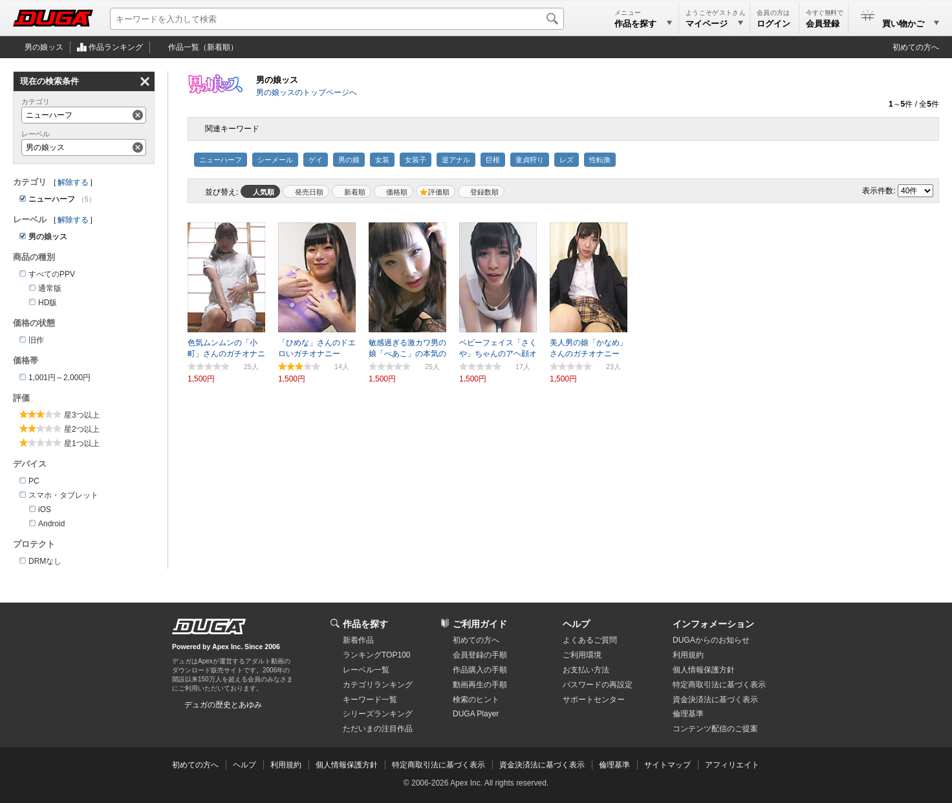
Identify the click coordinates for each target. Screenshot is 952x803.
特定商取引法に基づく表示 (438, 764)
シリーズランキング (378, 713)
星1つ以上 (82, 443)
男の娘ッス (44, 47)
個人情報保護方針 (704, 669)
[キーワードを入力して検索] (337, 19)
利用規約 (688, 654)
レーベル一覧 (366, 669)
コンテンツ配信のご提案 (715, 728)
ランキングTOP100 (376, 654)
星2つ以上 (82, 429)
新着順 (354, 192)
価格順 (396, 192)
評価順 (438, 192)
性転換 (600, 160)
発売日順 (309, 192)
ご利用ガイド (480, 624)
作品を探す (365, 624)
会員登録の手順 (480, 654)
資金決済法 (715, 699)
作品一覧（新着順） (203, 47)
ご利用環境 (582, 654)
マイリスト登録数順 (481, 191)
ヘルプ (576, 624)
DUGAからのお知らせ (711, 640)
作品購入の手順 (480, 669)
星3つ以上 (82, 415)
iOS (44, 509)
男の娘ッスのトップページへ (306, 92)
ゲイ (315, 160)
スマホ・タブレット (63, 495)
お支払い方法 (586, 669)
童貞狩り (529, 160)
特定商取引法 (719, 684)
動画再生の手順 (480, 684)
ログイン (773, 23)
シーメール (275, 160)
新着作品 (358, 640)
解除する (73, 182)
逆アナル (456, 160)
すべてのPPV (51, 274)
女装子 (415, 160)
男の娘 (349, 160)
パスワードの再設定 (598, 684)
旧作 (36, 340)
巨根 (493, 160)
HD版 (47, 302)
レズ (566, 160)
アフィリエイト (732, 764)
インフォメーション (713, 624)
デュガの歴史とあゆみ (223, 704)
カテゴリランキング (378, 684)
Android (51, 523)
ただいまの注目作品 (378, 728)
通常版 (49, 288)
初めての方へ (915, 47)
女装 (382, 160)
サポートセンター (594, 699)
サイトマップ (667, 764)
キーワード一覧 (370, 699)
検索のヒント (476, 699)
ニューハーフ (220, 160)
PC (33, 481)
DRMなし (44, 561)
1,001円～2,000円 (59, 377)
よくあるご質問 (590, 640)
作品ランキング (116, 47)
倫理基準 (688, 713)
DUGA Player (476, 713)
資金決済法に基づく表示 (542, 764)
